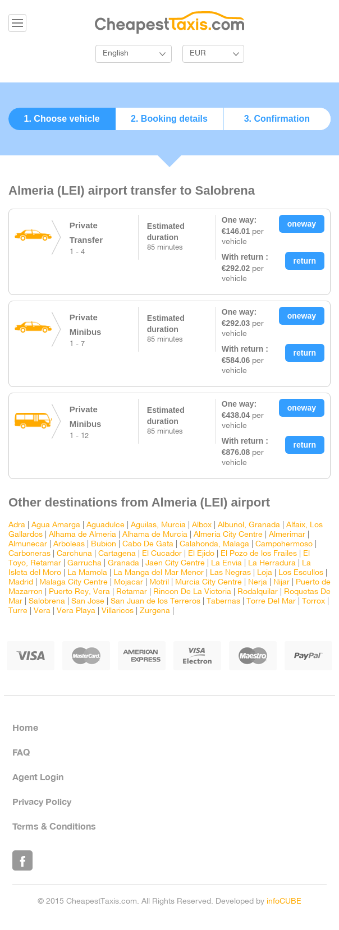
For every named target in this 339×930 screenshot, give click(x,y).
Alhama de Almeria (82, 534)
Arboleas (69, 544)
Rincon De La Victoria (192, 592)
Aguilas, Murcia (158, 525)
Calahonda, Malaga (214, 544)
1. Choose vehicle (62, 118)
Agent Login (37, 776)
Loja (264, 573)
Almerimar (287, 534)
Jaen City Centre (175, 563)
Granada (123, 563)
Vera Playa (76, 611)
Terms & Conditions (54, 826)
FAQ (21, 752)
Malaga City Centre (73, 582)
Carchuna (74, 554)
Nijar (281, 582)
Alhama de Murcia (154, 534)
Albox (202, 525)
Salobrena (47, 601)
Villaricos (118, 611)
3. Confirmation (277, 118)
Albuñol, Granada (249, 525)
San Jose (87, 601)
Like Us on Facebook (22, 860)
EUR (198, 53)
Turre (18, 611)
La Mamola (87, 573)
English (116, 53)
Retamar (131, 592)
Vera (42, 611)
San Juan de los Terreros (155, 601)
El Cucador (162, 554)
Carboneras (29, 554)
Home (25, 727)
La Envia (226, 563)
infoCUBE (284, 901)
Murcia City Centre (208, 582)
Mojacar (128, 582)
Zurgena (155, 611)
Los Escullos (300, 573)
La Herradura (272, 563)
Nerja (257, 582)
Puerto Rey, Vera (79, 592)
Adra (16, 525)
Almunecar (27, 544)
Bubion (103, 544)
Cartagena (117, 554)
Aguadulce (105, 525)
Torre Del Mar (271, 601)
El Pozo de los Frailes (259, 554)
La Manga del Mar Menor (158, 573)
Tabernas (223, 601)
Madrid (20, 582)
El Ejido (201, 554)
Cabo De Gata (147, 544)
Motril (159, 582)
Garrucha (84, 563)
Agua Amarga (55, 525)
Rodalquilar (257, 592)
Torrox (313, 601)
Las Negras (230, 573)
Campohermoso (284, 544)
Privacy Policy (41, 801)
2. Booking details (169, 118)
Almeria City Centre (228, 534)
